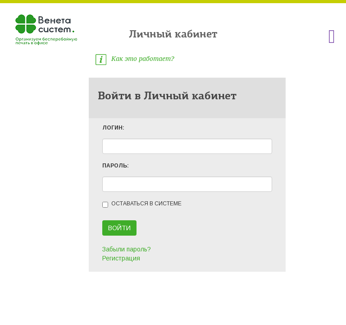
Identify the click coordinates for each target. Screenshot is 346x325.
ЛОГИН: (113, 128)
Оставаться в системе (142, 204)
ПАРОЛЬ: (115, 165)
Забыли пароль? (126, 249)
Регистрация (121, 258)
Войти (119, 228)
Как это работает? (135, 58)
